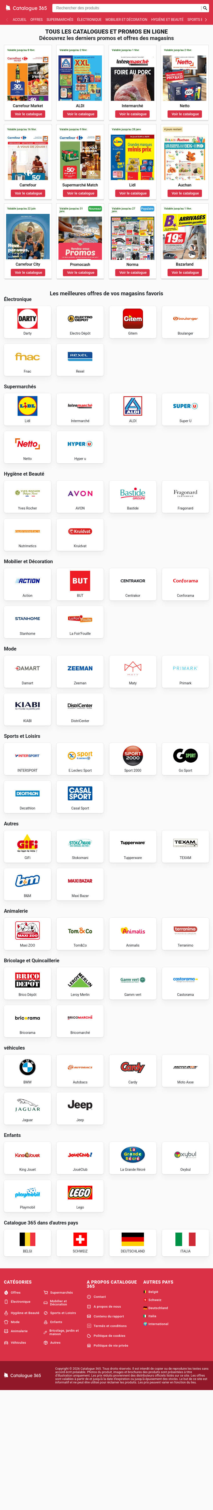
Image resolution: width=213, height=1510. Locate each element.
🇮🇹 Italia (149, 1435)
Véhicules (15, 1461)
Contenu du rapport (105, 1435)
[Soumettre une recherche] (205, 8)
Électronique (89, 20)
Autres (52, 1461)
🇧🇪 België (150, 1410)
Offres (36, 20)
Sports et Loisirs (59, 1432)
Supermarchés (60, 20)
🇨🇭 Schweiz (152, 1418)
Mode (12, 1441)
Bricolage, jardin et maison (61, 1451)
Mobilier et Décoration (126, 20)
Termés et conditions (107, 1445)
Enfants (52, 1441)
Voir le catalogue (28, 114)
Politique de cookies (106, 1454)
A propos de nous (104, 1425)
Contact (96, 1415)
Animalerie (16, 1450)
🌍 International (155, 1443)
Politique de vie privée (107, 1464)
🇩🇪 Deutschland (155, 1427)
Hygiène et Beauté (167, 20)
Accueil (20, 20)
